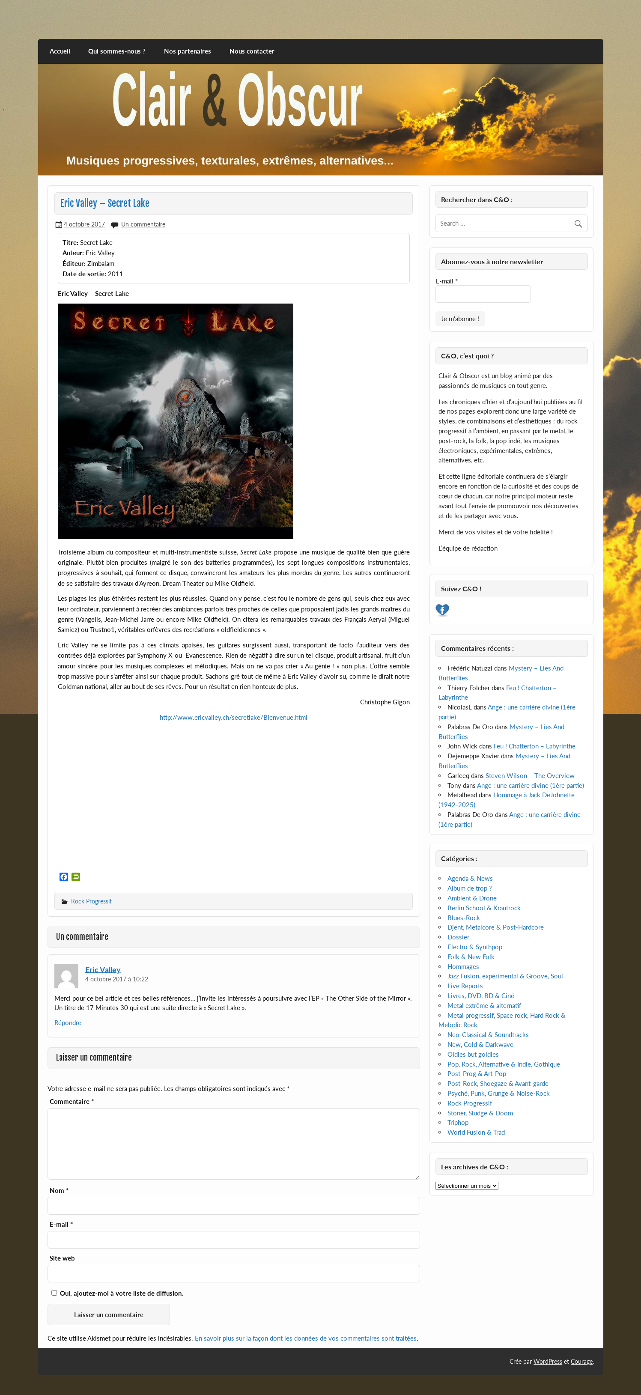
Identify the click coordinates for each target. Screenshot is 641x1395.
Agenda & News (470, 878)
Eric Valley (103, 969)
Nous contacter (252, 51)
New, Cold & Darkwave (480, 1044)
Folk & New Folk (471, 956)
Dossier (458, 937)
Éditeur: (74, 263)
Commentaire (72, 1101)
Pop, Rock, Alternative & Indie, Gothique (503, 1064)
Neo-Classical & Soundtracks (488, 1034)
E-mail (61, 1224)
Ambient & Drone (472, 898)
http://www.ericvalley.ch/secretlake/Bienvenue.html (233, 717)
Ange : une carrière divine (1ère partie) (530, 785)
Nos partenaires (187, 51)
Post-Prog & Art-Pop (476, 1073)
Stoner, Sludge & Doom (480, 1113)
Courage (582, 1361)
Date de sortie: (84, 273)
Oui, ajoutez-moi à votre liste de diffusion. (117, 1293)
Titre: (70, 242)
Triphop (457, 1122)
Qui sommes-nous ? (117, 51)
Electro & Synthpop (474, 947)
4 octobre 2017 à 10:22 (116, 979)
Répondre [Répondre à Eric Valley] (67, 1022)
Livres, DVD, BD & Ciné (480, 995)
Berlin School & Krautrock (484, 908)
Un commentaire (143, 224)
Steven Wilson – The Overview (530, 775)
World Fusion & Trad (476, 1132)
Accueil (60, 51)
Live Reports (465, 986)
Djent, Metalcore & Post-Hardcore (495, 927)
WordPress (548, 1361)
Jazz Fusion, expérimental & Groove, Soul (505, 976)
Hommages (463, 966)
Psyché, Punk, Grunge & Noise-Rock (498, 1093)
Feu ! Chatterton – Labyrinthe (534, 746)
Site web (62, 1258)
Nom (59, 1190)
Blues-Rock (463, 917)
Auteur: (73, 252)
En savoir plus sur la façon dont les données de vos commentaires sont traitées (306, 1338)
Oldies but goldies (473, 1054)
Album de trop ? (469, 888)
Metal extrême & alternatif (484, 1005)
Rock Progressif (91, 901)
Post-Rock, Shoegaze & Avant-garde (498, 1083)
